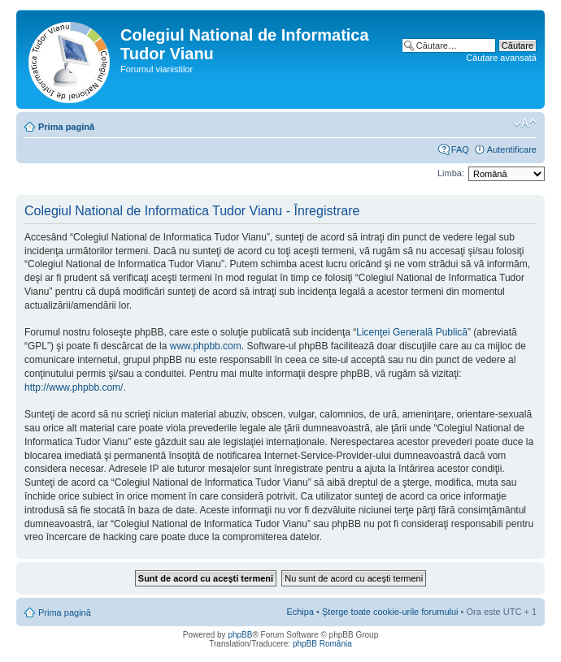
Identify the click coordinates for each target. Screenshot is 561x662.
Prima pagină (66, 127)
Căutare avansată (501, 58)
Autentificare (512, 149)
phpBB (240, 634)
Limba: (450, 173)
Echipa (300, 612)
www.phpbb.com (205, 346)
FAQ (460, 149)
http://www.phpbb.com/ (73, 387)
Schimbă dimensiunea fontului (525, 123)
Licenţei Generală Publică (412, 332)
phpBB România (322, 643)
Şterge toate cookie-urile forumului (390, 612)
